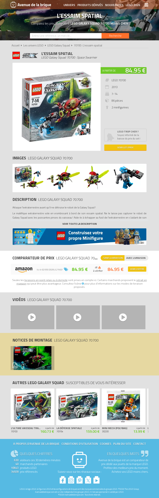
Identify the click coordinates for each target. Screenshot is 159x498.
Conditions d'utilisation (80, 444)
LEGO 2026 (133, 5)
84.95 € (135, 70)
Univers (69, 5)
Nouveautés (114, 5)
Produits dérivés (90, 5)
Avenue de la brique (31, 4)
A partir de (109, 70)
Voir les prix (125, 147)
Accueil (15, 45)
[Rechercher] (115, 36)
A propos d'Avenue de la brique (36, 444)
